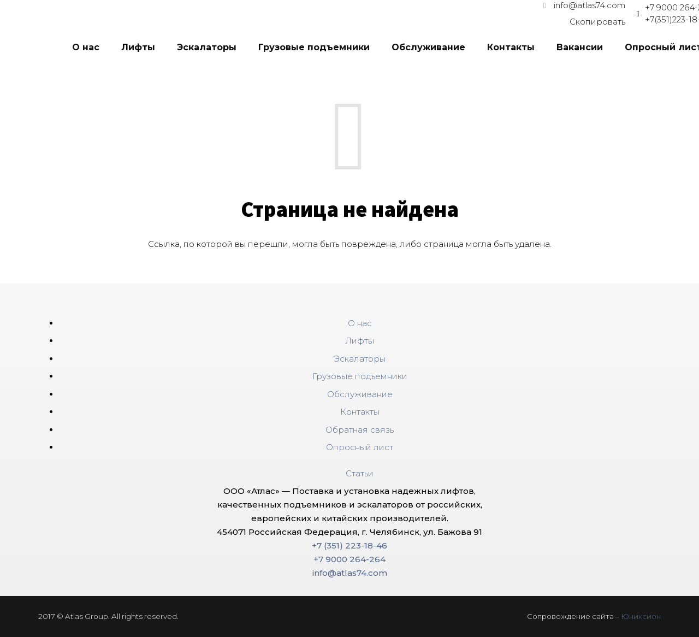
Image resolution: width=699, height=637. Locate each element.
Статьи (360, 473)
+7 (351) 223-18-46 (349, 545)
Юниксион (641, 616)
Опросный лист (359, 447)
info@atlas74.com (349, 573)
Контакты (360, 411)
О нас (360, 323)
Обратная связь (359, 429)
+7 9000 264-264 (349, 559)
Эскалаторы (360, 358)
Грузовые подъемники (359, 376)
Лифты (359, 340)
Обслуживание (360, 394)
